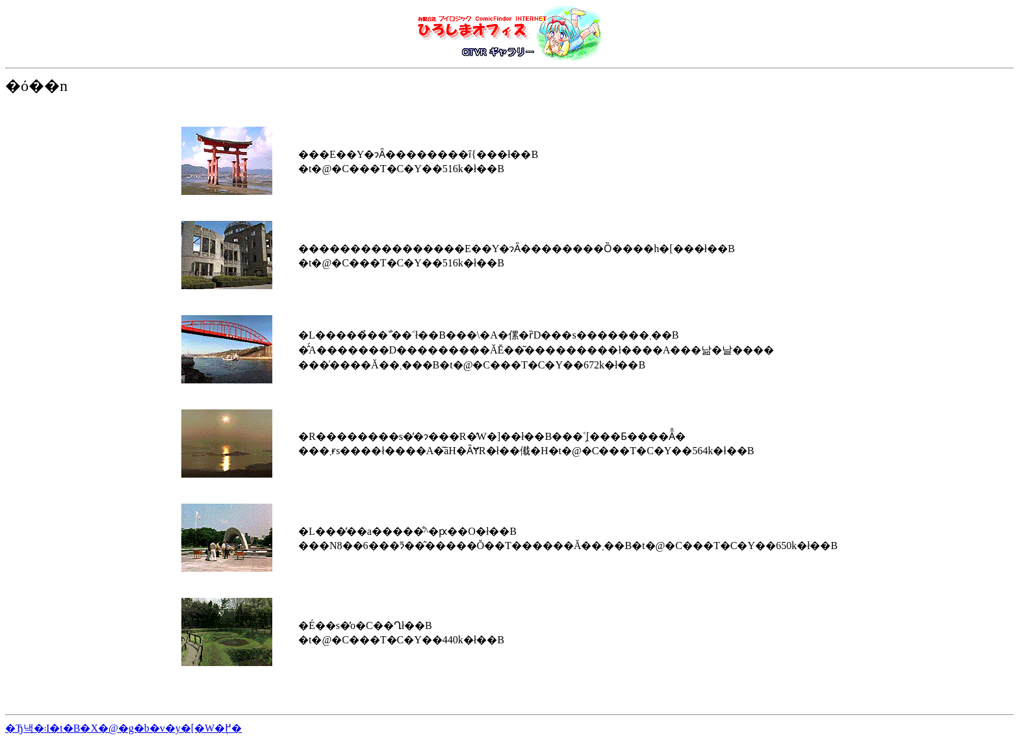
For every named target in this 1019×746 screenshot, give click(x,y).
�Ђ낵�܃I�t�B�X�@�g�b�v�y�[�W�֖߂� (123, 728)
